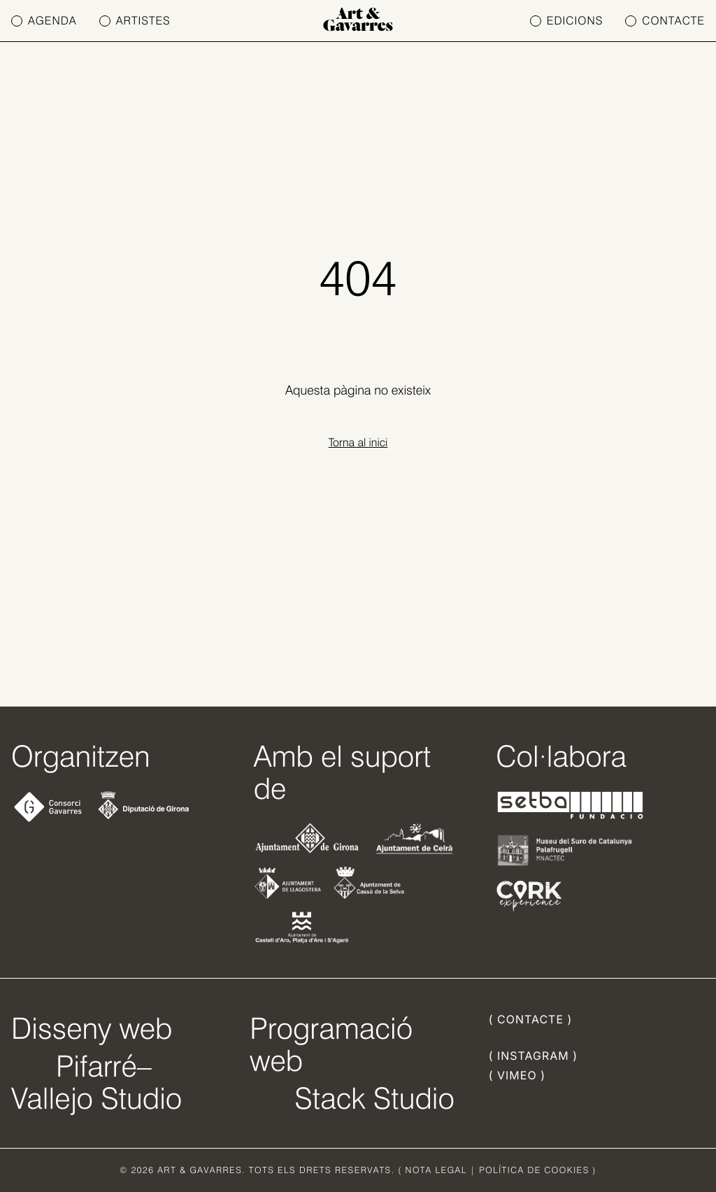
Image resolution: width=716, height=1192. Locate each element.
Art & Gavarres (358, 21)
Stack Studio (374, 1098)
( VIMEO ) (517, 1075)
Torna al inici (358, 442)
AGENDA (44, 20)
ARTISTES (135, 20)
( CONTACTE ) (531, 1019)
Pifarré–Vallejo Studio (96, 1082)
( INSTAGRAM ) (533, 1056)
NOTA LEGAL (436, 1170)
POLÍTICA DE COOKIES (534, 1170)
